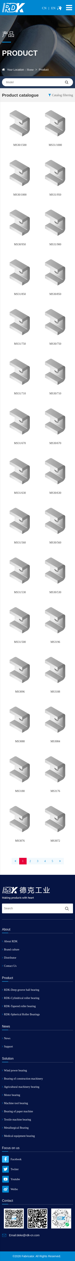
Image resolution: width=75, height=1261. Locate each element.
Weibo (10, 1189)
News (6, 1038)
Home (30, 69)
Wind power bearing (14, 1070)
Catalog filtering (60, 95)
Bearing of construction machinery (22, 1078)
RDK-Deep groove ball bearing (20, 989)
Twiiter (10, 1169)
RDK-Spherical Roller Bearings (21, 1014)
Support (7, 1046)
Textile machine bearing (16, 1119)
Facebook (11, 1159)
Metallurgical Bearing (15, 1127)
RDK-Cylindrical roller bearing (20, 998)
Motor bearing (11, 1095)
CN (44, 8)
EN (53, 8)
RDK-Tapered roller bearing (19, 1006)
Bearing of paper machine (17, 1111)
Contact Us (9, 965)
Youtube (11, 1179)
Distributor (9, 957)
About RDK (10, 941)
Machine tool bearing (15, 1103)
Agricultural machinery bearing (20, 1086)
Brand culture (10, 949)
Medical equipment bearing (18, 1135)
